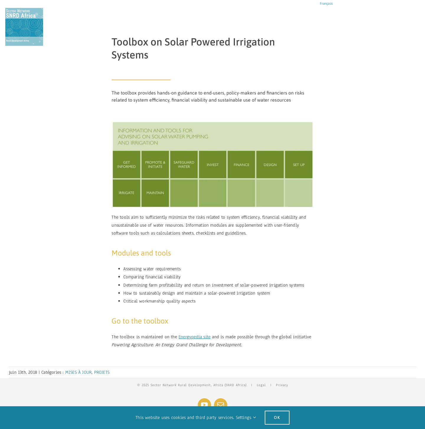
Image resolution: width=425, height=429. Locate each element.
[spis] (212, 124)
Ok (277, 417)
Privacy (282, 385)
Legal (261, 385)
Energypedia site (194, 337)
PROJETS (101, 372)
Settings (246, 417)
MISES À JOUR (78, 372)
